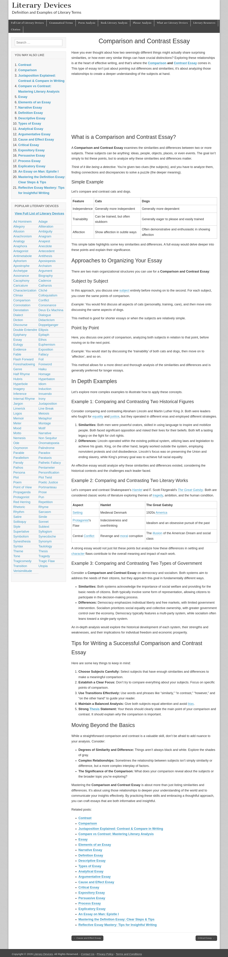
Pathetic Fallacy (50, 462)
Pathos (18, 467)
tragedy (158, 495)
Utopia (43, 566)
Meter (17, 423)
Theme (18, 551)
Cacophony (21, 280)
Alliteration (46, 226)
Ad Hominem (22, 221)
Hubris (18, 379)
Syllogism (45, 531)
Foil (41, 359)
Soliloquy (19, 521)
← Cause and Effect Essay (87, 938)
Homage (45, 374)
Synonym (45, 541)
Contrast (180, 63)
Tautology (45, 546)
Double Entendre (25, 330)
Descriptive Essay (92, 860)
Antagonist (20, 251)
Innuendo (45, 394)
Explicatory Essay (92, 909)
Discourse (20, 325)
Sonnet (44, 521)
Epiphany (20, 335)
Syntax (18, 546)
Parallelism (21, 458)
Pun (41, 497)
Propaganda (22, 492)
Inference (20, 394)
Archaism (45, 266)
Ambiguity (45, 231)
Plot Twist (45, 477)
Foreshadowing (24, 364)
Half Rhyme (21, 374)
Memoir (18, 418)
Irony (42, 398)
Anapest (44, 241)
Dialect (18, 315)
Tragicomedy (22, 561)
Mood (17, 428)
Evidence (19, 349)
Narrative (45, 433)
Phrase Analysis (142, 22)
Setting (78, 512)
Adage (43, 221)
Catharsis (45, 285)
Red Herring (21, 502)
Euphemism (47, 344)
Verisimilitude (22, 571)
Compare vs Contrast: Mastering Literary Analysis (116, 834)
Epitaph (44, 335)
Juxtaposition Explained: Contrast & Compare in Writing (121, 828)
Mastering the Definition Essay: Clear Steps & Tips (117, 919)
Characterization (24, 290)
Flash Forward (23, 359)
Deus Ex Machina (51, 310)
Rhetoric (19, 507)
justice (114, 416)
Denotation (21, 310)
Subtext (44, 526)
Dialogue (45, 315)
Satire (17, 517)
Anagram (45, 236)
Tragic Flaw (47, 561)
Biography (46, 275)
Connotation (21, 305)
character (78, 553)
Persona (19, 472)
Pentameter (47, 467)
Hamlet (137, 490)
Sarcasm (45, 512)
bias (191, 704)
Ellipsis (43, 330)
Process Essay (90, 903)
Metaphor (45, 418)
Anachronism (22, 236)
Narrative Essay (90, 850)
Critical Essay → (206, 938)
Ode (16, 443)
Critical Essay (89, 887)
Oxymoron (20, 448)
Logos (17, 413)
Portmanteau (48, 487)
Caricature (20, 285)
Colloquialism (48, 295)
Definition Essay (91, 855)
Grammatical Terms (61, 22)
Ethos (43, 339)
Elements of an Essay (95, 844)
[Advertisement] (144, 104)
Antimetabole (22, 256)
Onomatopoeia (49, 443)
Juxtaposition (48, 403)
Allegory (19, 226)
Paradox (44, 453)
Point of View (22, 487)
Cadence (45, 280)
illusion (157, 533)
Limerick (19, 408)
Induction (45, 389)
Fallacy (44, 354)
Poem (17, 482)
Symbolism (21, 536)
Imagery (19, 389)
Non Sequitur (48, 438)
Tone (16, 556)
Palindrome (47, 448)
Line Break (46, 408)
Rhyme (44, 507)
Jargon (18, 403)
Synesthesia (22, 541)
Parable (18, 453)
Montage (45, 423)
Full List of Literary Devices (27, 22)
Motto (17, 433)
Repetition (46, 502)
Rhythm (18, 512)
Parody (18, 462)
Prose (43, 492)
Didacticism (47, 320)
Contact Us (88, 954)
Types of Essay (90, 866)
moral (124, 536)
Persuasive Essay (92, 898)
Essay (192, 63)
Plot (16, 477)
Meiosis (44, 413)
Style (16, 526)
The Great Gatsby (190, 490)
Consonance (47, 305)
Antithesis (45, 256)
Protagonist (81, 520)
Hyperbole (20, 384)
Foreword (45, 364)
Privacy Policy (105, 954)
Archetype (20, 271)
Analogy (19, 241)
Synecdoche (47, 536)
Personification (49, 472)
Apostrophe (21, 266)
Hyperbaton (47, 379)
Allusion (18, 231)
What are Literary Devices (172, 22)
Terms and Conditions (129, 954)
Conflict (89, 536)
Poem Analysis (86, 22)
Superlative (21, 531)
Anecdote (45, 246)
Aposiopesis (47, 261)
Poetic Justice (48, 482)
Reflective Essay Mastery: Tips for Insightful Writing (118, 925)
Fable (17, 354)
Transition (20, 566)
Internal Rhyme (24, 398)
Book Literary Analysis (114, 22)
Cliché (43, 290)
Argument (45, 271)
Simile (43, 517)
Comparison (157, 63)
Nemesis (19, 438)
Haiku (43, 369)
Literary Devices (41, 5)
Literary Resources (204, 22)
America (161, 512)
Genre (17, 369)
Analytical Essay (91, 871)
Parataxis (45, 458)
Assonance (21, 275)
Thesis (95, 709)
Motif (42, 428)
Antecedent (47, 251)
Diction (18, 320)
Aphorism (20, 261)
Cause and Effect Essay (96, 882)
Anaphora (20, 246)
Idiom (42, 384)
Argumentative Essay (95, 876)
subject (124, 290)
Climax (18, 295)
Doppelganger (48, 325)
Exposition (46, 349)
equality (97, 416)
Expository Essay (92, 892)
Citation (15, 29)
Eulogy (18, 344)
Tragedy (44, 556)
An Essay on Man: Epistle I (99, 914)
